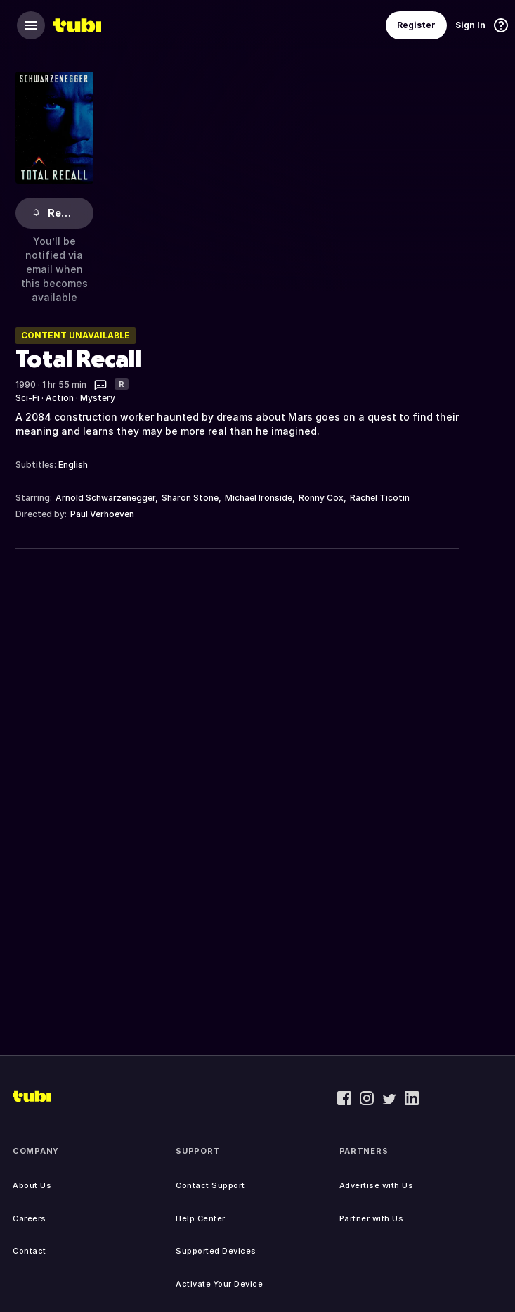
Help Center (201, 1218)
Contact (29, 1251)
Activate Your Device (219, 1284)
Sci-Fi (27, 398)
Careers (29, 1218)
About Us (32, 1185)
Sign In (470, 25)
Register (416, 25)
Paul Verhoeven (102, 514)
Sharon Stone (190, 497)
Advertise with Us (376, 1185)
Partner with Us (371, 1218)
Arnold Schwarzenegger (105, 497)
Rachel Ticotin (380, 497)
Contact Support (210, 1185)
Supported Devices (216, 1251)
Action (60, 398)
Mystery (97, 398)
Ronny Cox (321, 497)
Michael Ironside (258, 497)
